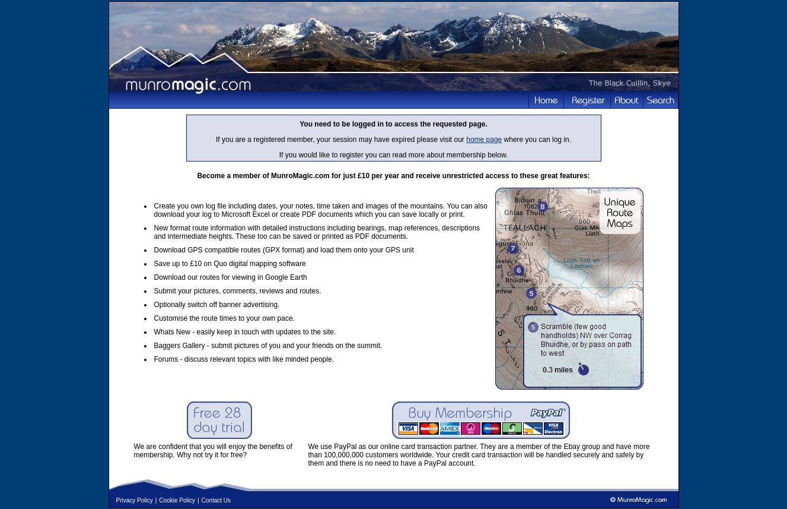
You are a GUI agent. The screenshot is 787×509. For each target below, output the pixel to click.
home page (484, 139)
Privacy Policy (134, 500)
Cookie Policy (177, 500)
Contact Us (216, 500)
